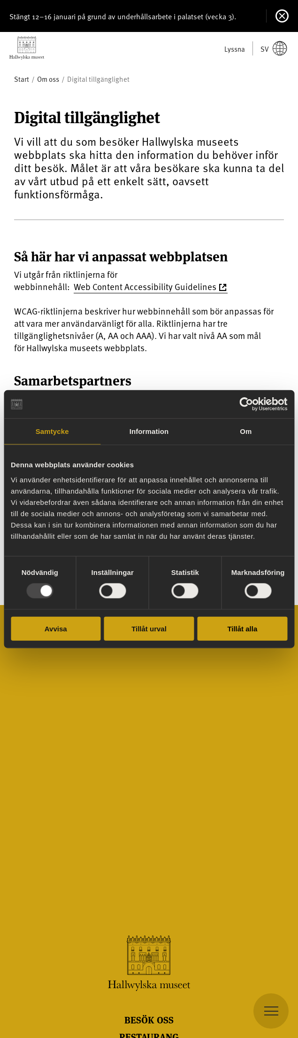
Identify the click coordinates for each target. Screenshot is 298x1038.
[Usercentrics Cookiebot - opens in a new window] (246, 404)
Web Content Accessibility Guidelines (145, 286)
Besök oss (149, 1020)
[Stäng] (282, 16)
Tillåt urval (149, 628)
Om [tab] (246, 431)
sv (273, 48)
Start (21, 79)
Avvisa (56, 628)
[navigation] (271, 1011)
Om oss (48, 79)
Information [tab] (149, 431)
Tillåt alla (242, 628)
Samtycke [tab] (52, 431)
